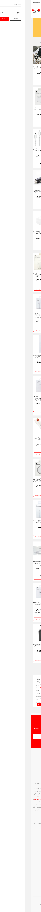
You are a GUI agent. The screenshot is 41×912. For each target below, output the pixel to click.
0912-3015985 (35, 833)
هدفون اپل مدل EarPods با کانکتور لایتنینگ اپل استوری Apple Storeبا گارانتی (30, 233)
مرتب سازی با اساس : (25, 42)
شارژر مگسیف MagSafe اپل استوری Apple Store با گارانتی (10, 480)
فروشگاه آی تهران (14, 688)
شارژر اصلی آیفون (15, 794)
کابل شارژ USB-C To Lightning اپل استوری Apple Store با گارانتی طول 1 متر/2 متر (30, 110)
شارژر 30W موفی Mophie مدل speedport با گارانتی (10, 232)
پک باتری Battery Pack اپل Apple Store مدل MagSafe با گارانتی (30, 481)
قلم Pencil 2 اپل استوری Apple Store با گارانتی (30, 521)
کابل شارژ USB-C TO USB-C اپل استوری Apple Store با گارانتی (10, 604)
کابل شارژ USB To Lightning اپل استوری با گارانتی (10, 521)
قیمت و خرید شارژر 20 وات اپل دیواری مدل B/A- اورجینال (10, 108)
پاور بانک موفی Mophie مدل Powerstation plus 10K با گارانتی (10, 646)
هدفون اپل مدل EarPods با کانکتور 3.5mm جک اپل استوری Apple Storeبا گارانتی (30, 150)
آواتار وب (15, 901)
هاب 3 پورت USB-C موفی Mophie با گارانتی (30, 315)
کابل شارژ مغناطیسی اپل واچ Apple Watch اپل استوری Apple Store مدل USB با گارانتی (30, 440)
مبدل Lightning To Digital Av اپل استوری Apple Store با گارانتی (30, 192)
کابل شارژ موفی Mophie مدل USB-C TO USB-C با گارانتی (10, 150)
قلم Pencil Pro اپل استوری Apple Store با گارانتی (30, 645)
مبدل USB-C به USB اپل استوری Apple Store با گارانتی (30, 397)
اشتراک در (21, 743)
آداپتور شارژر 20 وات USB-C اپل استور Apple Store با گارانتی (30, 357)
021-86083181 (33, 777)
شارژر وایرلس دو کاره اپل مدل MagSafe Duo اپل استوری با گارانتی (30, 604)
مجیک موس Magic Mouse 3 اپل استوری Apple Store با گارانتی (10, 563)
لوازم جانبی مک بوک (23, 783)
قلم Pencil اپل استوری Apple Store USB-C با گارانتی (10, 356)
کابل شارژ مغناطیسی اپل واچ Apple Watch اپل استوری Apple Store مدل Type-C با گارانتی (10, 399)
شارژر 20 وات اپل (8, 799)
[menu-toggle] (36, 11)
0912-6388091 (35, 854)
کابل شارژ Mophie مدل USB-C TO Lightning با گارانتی (10, 67)
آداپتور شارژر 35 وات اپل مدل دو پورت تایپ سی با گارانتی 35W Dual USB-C (10, 274)
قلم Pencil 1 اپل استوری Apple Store (10, 439)
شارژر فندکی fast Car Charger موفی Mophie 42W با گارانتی (30, 274)
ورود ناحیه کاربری (7, 2)
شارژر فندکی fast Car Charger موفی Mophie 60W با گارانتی (10, 192)
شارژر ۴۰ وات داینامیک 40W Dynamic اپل (30, 67)
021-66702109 (35, 831)
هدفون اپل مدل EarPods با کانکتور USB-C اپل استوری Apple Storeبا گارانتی (11, 315)
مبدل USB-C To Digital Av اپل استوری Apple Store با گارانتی (30, 563)
